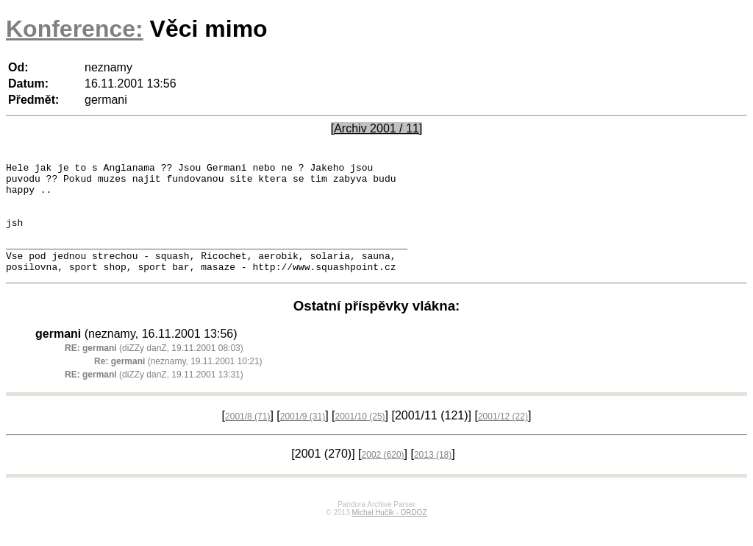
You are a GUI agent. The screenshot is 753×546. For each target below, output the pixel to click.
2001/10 (360, 438)
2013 (433, 477)
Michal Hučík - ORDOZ (389, 535)
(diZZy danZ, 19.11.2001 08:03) (154, 370)
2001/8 (247, 438)
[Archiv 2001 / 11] (377, 128)
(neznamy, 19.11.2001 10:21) (178, 383)
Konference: (74, 28)
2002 (383, 477)
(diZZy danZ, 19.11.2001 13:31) (154, 396)
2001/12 (503, 438)
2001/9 (302, 438)
